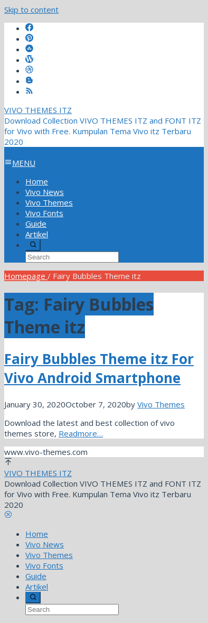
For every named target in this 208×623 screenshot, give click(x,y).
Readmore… (81, 433)
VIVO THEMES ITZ (38, 110)
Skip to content (31, 9)
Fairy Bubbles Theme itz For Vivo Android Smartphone (99, 368)
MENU (19, 162)
